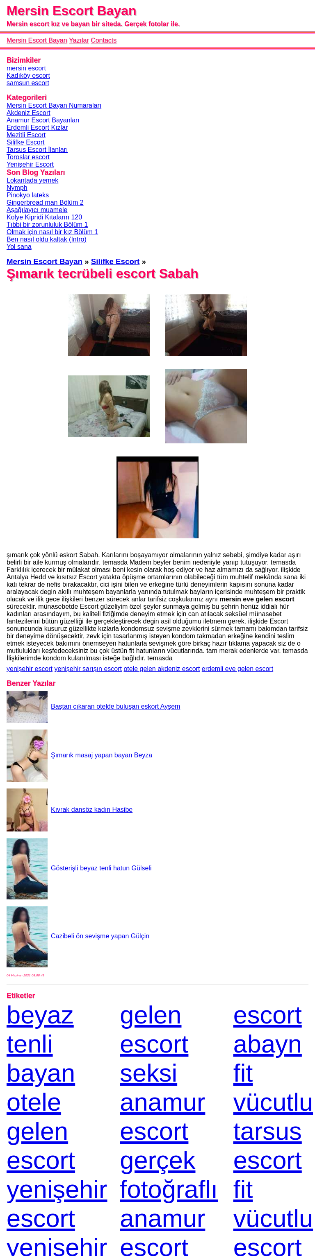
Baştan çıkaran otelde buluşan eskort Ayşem (93, 706)
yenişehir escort (29, 668)
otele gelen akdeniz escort (161, 668)
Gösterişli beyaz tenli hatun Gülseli (79, 868)
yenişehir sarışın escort (88, 668)
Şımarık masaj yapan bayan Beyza (79, 755)
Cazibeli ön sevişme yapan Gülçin (78, 936)
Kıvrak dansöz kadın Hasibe (69, 809)
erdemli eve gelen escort (237, 668)
